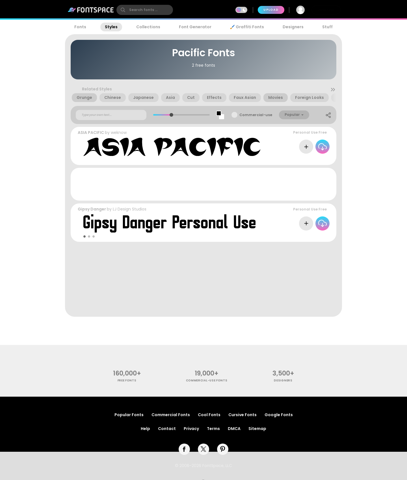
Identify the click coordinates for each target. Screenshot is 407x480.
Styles (111, 27)
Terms (213, 428)
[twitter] (203, 449)
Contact (167, 428)
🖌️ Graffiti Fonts (247, 27)
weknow (119, 132)
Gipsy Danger (92, 209)
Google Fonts (279, 415)
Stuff (327, 27)
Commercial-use (255, 114)
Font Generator (195, 27)
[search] (144, 10)
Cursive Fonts (242, 415)
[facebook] (184, 449)
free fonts (127, 380)
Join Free (326, 10)
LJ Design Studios (129, 209)
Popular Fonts (129, 415)
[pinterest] (222, 449)
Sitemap (257, 428)
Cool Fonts (209, 415)
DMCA (234, 428)
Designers (293, 27)
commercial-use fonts (207, 380)
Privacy (191, 428)
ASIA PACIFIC (91, 132)
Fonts (80, 27)
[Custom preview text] (111, 115)
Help (145, 428)
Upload (270, 10)
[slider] (171, 115)
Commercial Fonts (170, 415)
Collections (148, 27)
